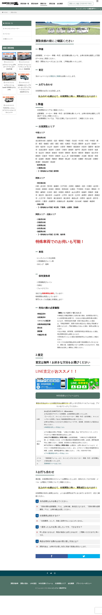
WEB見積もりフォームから (67, 395)
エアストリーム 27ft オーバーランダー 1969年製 (9, 67)
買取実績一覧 (24, 3)
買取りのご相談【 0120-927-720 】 (80, 3)
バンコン (7, 34)
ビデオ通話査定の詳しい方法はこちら (56, 453)
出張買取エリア (61, 583)
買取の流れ (14, 12)
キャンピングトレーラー (13, 29)
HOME (6, 12)
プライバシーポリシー (85, 583)
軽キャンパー (9, 39)
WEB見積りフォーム (45, 583)
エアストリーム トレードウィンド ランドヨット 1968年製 (24, 68)
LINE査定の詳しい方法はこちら (54, 427)
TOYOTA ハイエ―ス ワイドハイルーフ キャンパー (9, 114)
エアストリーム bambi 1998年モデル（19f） (9, 90)
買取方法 (43, 3)
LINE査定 (32, 583)
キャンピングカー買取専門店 (57, 588)
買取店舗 (52, 3)
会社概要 (60, 3)
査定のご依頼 (55, 76)
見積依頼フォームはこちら (52, 463)
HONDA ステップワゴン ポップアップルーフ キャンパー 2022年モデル (24, 91)
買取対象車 (34, 3)
